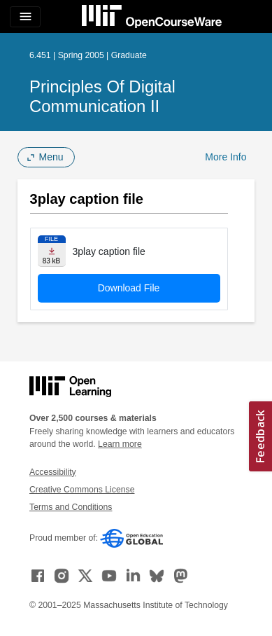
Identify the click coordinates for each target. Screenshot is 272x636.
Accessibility (52, 472)
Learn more (120, 444)
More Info (225, 157)
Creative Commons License (81, 490)
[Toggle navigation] (25, 16)
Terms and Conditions (70, 507)
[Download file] (52, 251)
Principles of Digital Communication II (102, 96)
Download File (129, 287)
